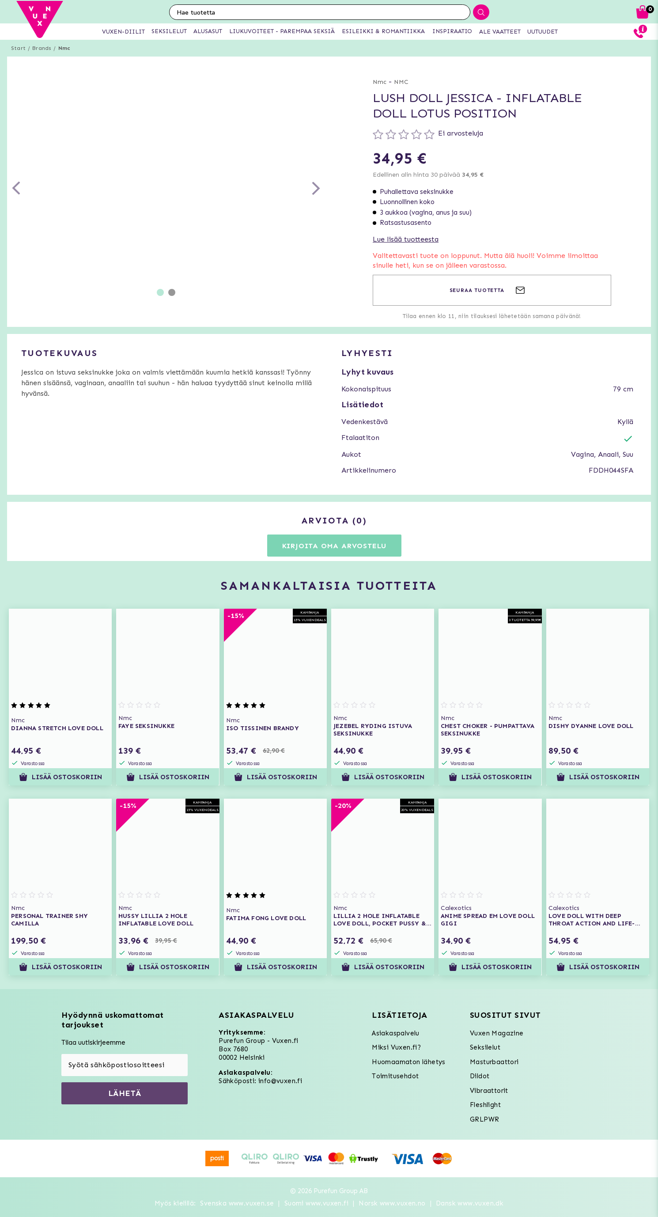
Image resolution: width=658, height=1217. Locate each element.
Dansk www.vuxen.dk (469, 1203)
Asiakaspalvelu (396, 1033)
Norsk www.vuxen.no (392, 1203)
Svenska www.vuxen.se (237, 1203)
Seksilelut (485, 1047)
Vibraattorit (489, 1091)
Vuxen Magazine (497, 1033)
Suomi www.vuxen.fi (316, 1203)
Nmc (64, 48)
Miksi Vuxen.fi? (396, 1047)
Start (18, 48)
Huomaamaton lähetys (409, 1062)
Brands (41, 48)
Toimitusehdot (395, 1076)
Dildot (479, 1076)
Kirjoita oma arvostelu (334, 546)
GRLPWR (484, 1119)
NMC (401, 82)
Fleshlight (485, 1105)
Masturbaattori (494, 1062)
